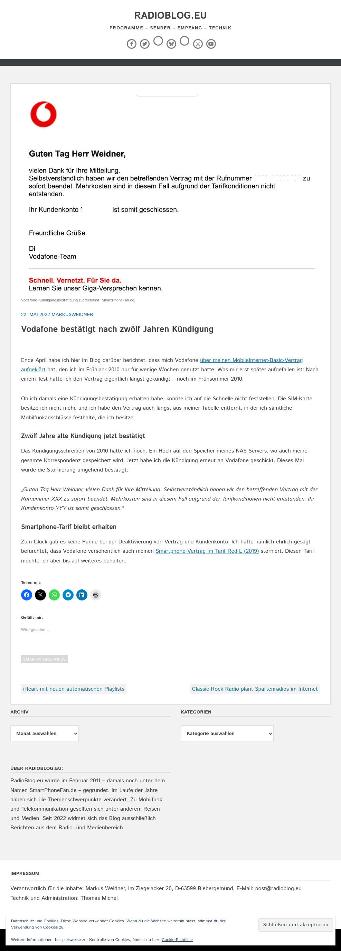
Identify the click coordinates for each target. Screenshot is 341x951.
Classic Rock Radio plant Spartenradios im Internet (255, 689)
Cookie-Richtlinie (177, 940)
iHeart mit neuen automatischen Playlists (73, 689)
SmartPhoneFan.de (44, 659)
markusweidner (72, 314)
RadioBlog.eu (170, 16)
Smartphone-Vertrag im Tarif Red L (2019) (207, 551)
